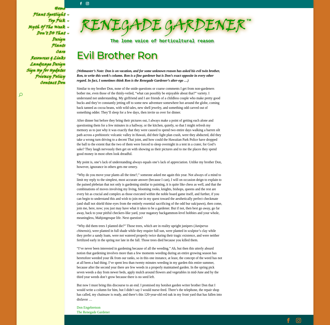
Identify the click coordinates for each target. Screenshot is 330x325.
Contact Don (52, 83)
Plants (58, 46)
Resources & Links (48, 59)
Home (59, 9)
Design (58, 40)
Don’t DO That (51, 34)
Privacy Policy (50, 77)
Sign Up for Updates (45, 71)
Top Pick (56, 21)
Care (60, 52)
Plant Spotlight (49, 15)
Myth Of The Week (46, 28)
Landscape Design (47, 65)
